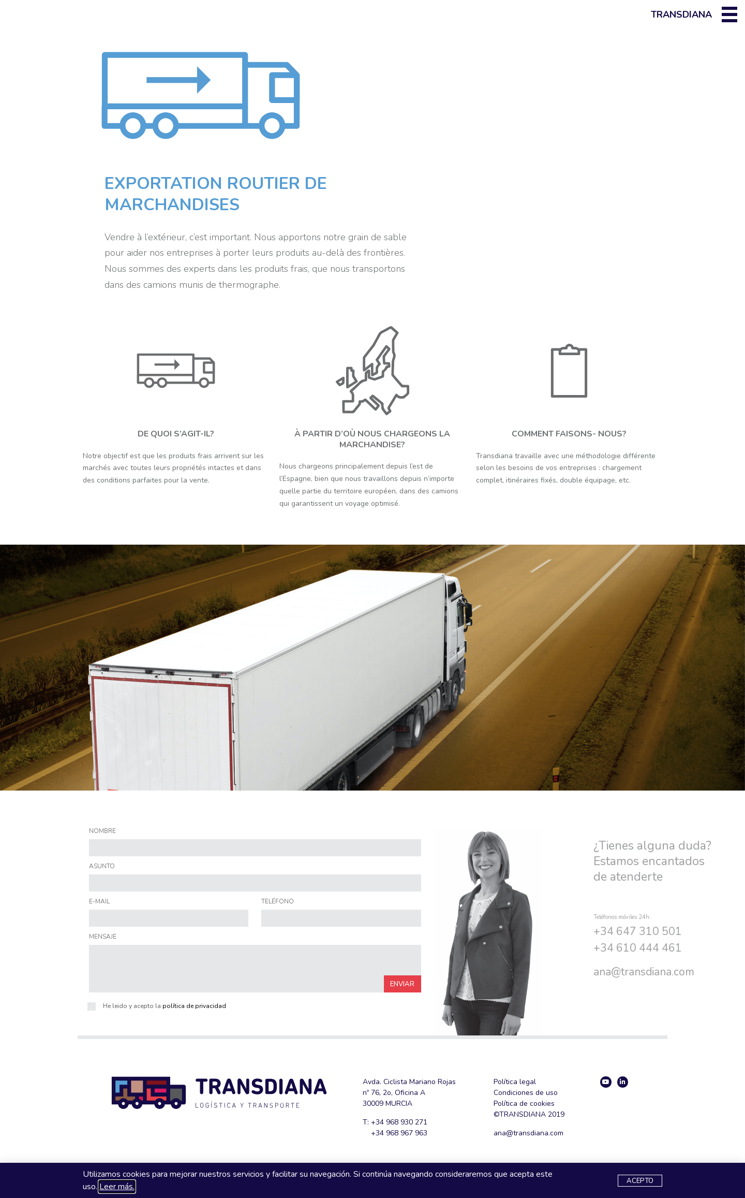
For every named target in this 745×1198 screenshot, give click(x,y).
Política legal (515, 1082)
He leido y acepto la (164, 1006)
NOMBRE (102, 831)
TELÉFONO (277, 901)
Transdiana (681, 14)
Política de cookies (524, 1103)
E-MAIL (99, 901)
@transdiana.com (700, 972)
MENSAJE (102, 937)
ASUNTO (102, 866)
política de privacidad (194, 1006)
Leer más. (117, 1186)
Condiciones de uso (526, 1093)
